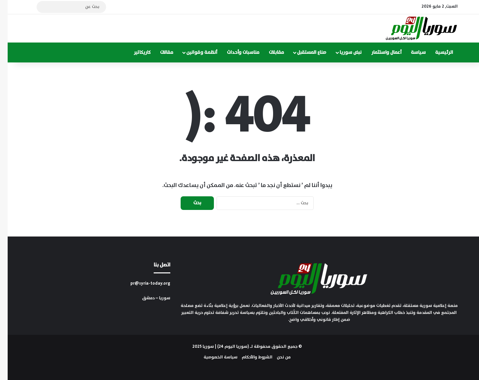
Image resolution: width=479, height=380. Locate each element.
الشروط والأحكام (249, 357)
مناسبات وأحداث (235, 52)
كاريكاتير (134, 52)
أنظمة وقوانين (194, 52)
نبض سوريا (343, 52)
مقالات (159, 52)
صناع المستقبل (304, 52)
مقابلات (268, 52)
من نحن (276, 357)
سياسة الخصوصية (213, 357)
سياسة (410, 52)
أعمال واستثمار (379, 52)
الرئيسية (436, 52)
